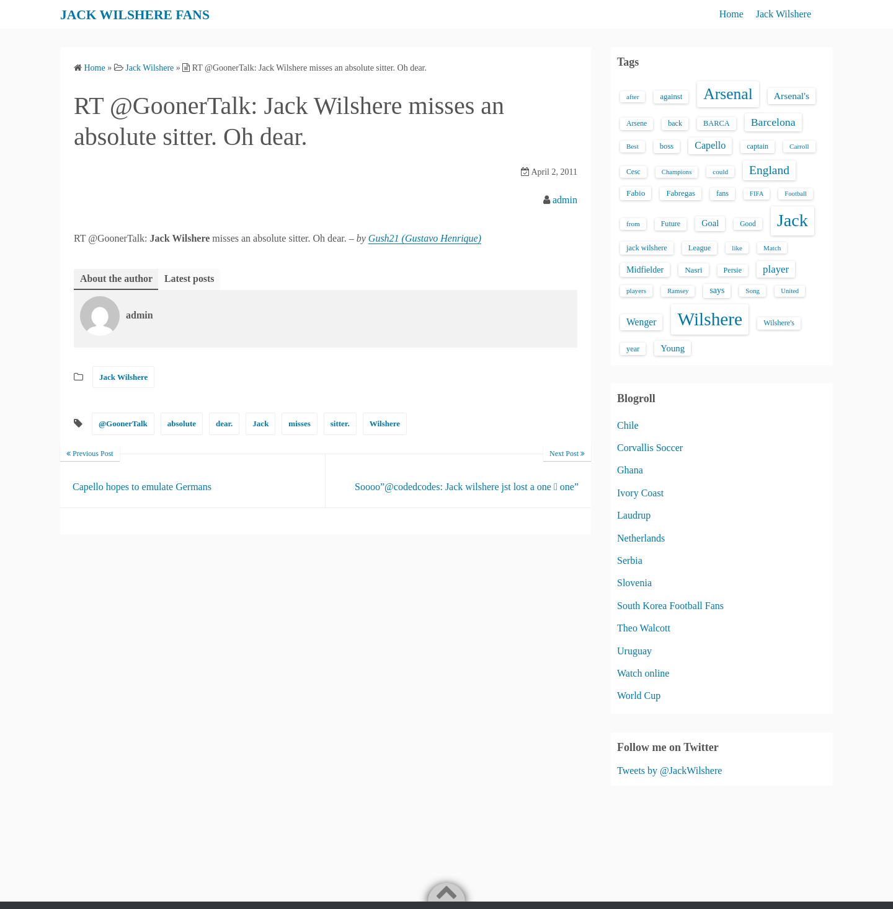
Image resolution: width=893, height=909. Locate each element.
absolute (181, 424)
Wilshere (385, 424)
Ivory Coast (640, 493)
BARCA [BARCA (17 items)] (716, 123)
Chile (628, 425)
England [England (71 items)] (769, 170)
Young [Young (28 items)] (672, 348)
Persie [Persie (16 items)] (733, 270)
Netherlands (641, 538)
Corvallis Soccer (650, 447)
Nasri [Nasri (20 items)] (693, 269)
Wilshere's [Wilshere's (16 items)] (778, 322)
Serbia (629, 560)
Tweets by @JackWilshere (669, 770)
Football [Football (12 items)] (795, 193)
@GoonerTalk (123, 424)
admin (565, 200)
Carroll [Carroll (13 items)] (799, 146)
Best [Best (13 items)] (632, 146)
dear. (224, 424)
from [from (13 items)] (633, 223)
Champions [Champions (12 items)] (677, 172)
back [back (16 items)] (675, 123)
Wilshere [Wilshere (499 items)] (709, 319)
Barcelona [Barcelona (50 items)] (773, 122)
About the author (116, 278)
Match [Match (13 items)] (772, 248)
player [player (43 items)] (776, 269)
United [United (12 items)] (790, 291)
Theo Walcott (643, 628)
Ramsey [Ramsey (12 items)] (677, 291)
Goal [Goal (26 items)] (710, 223)
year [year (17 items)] (632, 349)
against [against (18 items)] (671, 96)
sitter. (340, 424)
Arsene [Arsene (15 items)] (636, 124)
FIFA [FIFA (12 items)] (756, 193)
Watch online (643, 673)
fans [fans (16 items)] (722, 193)
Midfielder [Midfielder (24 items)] (645, 269)
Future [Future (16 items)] (671, 223)
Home (731, 14)
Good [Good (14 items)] (748, 223)
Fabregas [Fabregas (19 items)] (680, 193)
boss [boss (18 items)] (667, 146)
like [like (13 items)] (737, 248)
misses (299, 424)
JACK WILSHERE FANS (143, 14)
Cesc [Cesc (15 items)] (633, 172)
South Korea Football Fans (670, 605)
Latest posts (190, 278)
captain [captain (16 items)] (757, 146)
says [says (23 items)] (716, 290)
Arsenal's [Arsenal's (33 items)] (791, 95)
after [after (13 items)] (632, 96)
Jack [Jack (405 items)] (792, 220)
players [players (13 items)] (636, 290)
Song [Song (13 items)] (752, 290)
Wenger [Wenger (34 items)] (641, 322)
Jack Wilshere (783, 14)
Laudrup (634, 515)
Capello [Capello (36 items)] (710, 145)
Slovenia (634, 582)
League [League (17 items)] (699, 248)
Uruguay (634, 651)
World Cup (638, 695)
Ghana (630, 470)
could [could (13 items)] (720, 171)
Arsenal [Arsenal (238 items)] (728, 94)
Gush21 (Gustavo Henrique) (424, 238)
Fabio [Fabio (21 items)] (635, 193)
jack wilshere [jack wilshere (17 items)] (646, 248)
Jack (260, 424)
